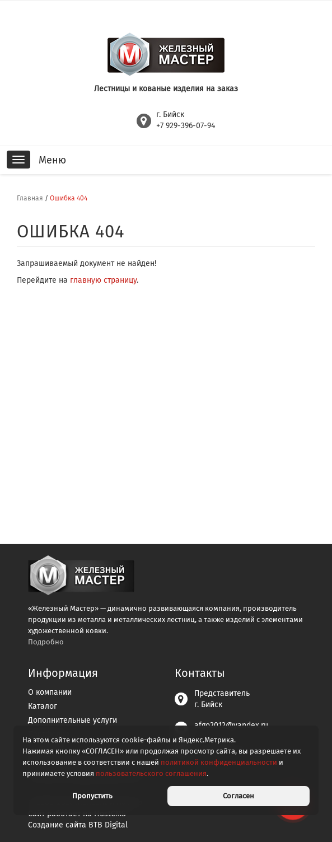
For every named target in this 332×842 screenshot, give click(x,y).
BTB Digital (108, 825)
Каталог (42, 706)
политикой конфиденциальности (219, 762)
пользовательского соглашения (151, 773)
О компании (50, 692)
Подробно (46, 642)
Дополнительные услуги (72, 720)
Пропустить (92, 796)
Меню (52, 160)
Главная (30, 198)
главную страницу (103, 280)
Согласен (238, 796)
